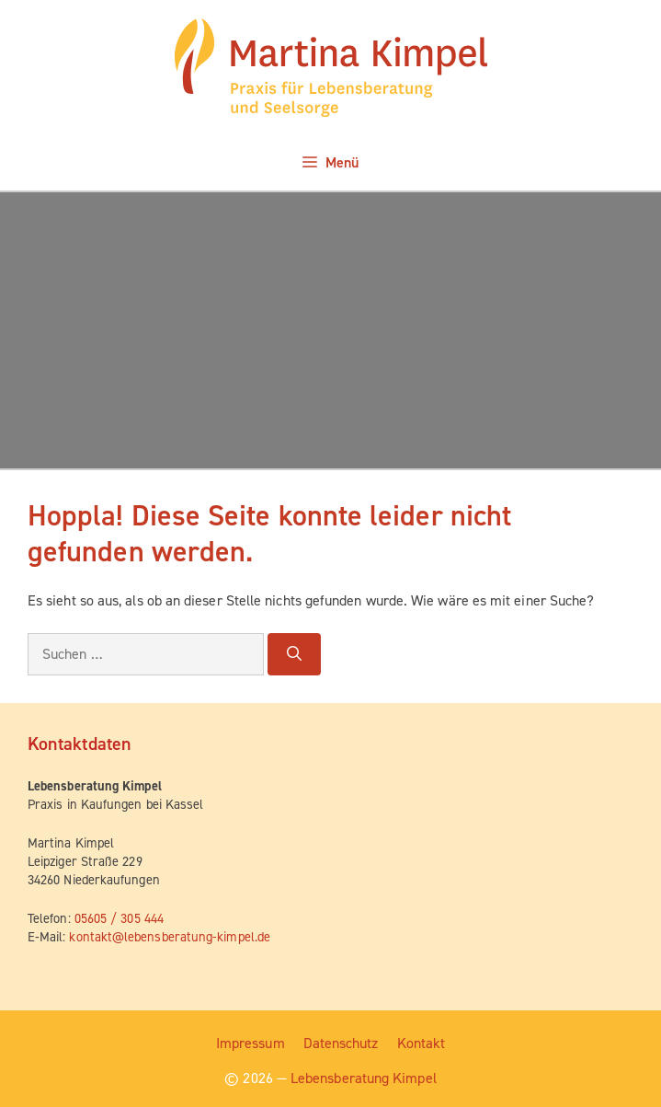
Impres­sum (250, 1043)
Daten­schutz (341, 1043)
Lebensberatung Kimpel (364, 1078)
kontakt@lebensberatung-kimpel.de (169, 937)
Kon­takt (421, 1043)
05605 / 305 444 (119, 918)
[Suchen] (294, 654)
